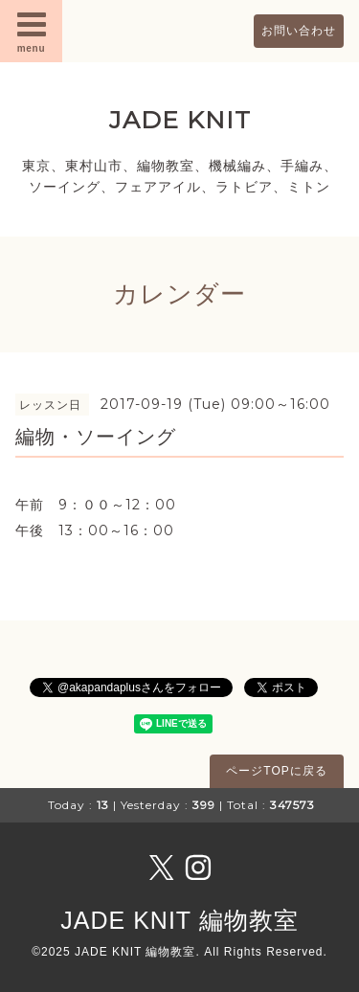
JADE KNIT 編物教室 (179, 920)
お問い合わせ (298, 30)
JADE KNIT (180, 119)
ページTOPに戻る (276, 771)
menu (31, 31)
